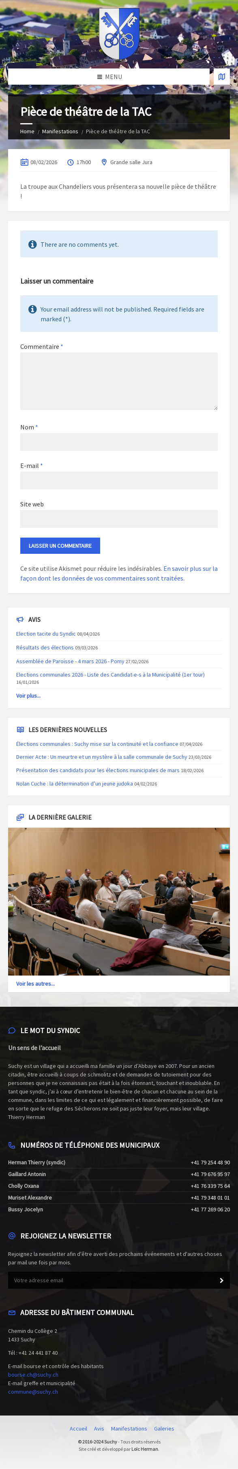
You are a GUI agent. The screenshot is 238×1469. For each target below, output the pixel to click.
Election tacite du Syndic (46, 633)
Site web (32, 504)
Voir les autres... (35, 983)
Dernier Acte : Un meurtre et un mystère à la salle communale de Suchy (101, 756)
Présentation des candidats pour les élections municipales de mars (98, 770)
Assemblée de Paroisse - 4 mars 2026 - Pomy (70, 661)
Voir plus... (28, 695)
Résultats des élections (45, 647)
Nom (29, 427)
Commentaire (41, 346)
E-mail (31, 465)
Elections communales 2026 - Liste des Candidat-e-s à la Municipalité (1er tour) (110, 674)
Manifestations (60, 131)
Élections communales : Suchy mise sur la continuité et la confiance (97, 743)
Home (27, 131)
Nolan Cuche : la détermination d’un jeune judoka (74, 783)
